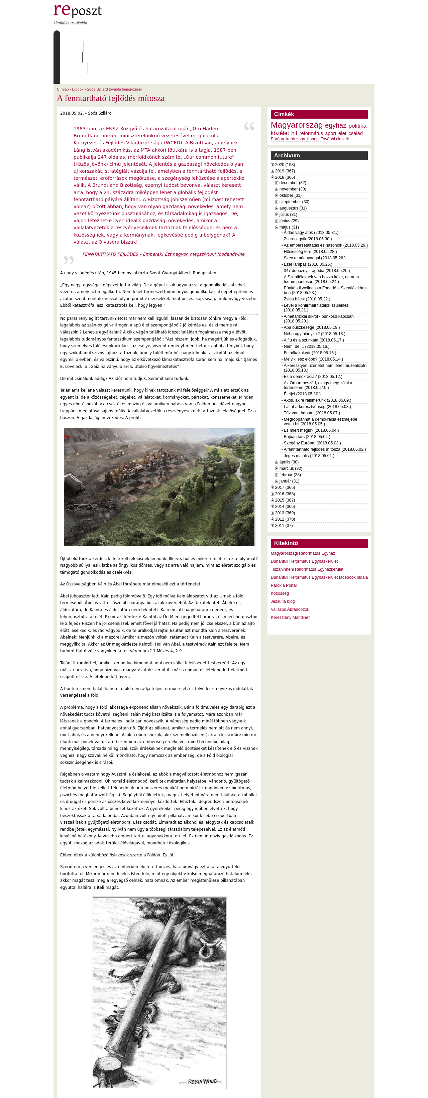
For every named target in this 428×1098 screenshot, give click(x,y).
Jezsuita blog (283, 558)
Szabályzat (184, 36)
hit (294, 90)
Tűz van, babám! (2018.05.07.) (312, 370)
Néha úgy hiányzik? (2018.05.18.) (314, 291)
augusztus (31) (293, 165)
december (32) (293, 140)
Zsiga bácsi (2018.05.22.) (307, 256)
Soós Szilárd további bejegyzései (114, 46)
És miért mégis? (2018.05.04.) (311, 387)
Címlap (69, 36)
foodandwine (230, 211)
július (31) (288, 171)
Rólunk (96, 36)
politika (357, 83)
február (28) (290, 432)
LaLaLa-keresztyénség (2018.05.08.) (317, 364)
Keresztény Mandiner (290, 574)
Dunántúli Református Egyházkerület (304, 518)
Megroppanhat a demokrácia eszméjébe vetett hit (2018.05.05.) (320, 379)
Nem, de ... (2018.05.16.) (307, 303)
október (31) (291, 152)
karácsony (295, 96)
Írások (122, 36)
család (355, 90)
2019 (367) (285, 128)
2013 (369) (285, 470)
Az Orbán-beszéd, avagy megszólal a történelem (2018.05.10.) (318, 342)
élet (342, 90)
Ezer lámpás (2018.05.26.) (308, 221)
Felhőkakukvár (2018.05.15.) (310, 310)
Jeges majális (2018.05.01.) (309, 413)
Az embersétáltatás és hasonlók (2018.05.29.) (326, 202)
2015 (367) (285, 457)
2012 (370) (285, 476)
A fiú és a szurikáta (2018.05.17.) (314, 297)
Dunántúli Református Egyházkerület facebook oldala (319, 534)
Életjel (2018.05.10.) (302, 351)
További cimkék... (336, 96)
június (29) (289, 178)
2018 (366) (285, 134)
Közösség (280, 550)
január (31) (290, 438)
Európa (277, 96)
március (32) (291, 425)
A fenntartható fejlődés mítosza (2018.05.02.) (325, 406)
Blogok (77, 46)
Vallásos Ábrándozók (290, 566)
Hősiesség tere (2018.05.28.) (310, 209)
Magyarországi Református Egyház (303, 510)
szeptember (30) (295, 159)
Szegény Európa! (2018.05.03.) (312, 400)
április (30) (289, 419)
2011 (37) (284, 483)
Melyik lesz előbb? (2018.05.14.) (313, 316)
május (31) (289, 184)
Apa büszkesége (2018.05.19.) (312, 284)
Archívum (150, 36)
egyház (335, 82)
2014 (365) (285, 463)
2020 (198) (285, 122)
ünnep (313, 96)
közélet (280, 90)
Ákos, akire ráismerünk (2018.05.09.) (317, 357)
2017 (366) (285, 444)
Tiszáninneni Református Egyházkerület (307, 526)
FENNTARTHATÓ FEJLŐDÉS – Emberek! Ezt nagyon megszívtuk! (149, 211)
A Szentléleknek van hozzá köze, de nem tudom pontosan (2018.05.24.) (321, 236)
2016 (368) (285, 451)
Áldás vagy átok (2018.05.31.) (311, 189)
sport (330, 90)
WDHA (362, 1089)
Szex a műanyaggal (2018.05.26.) (315, 215)
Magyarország (297, 82)
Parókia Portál (284, 542)
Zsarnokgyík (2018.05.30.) (308, 196)
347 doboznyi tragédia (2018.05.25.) (317, 228)
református (311, 90)
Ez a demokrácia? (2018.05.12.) (313, 333)
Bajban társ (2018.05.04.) (307, 394)
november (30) (293, 146)
